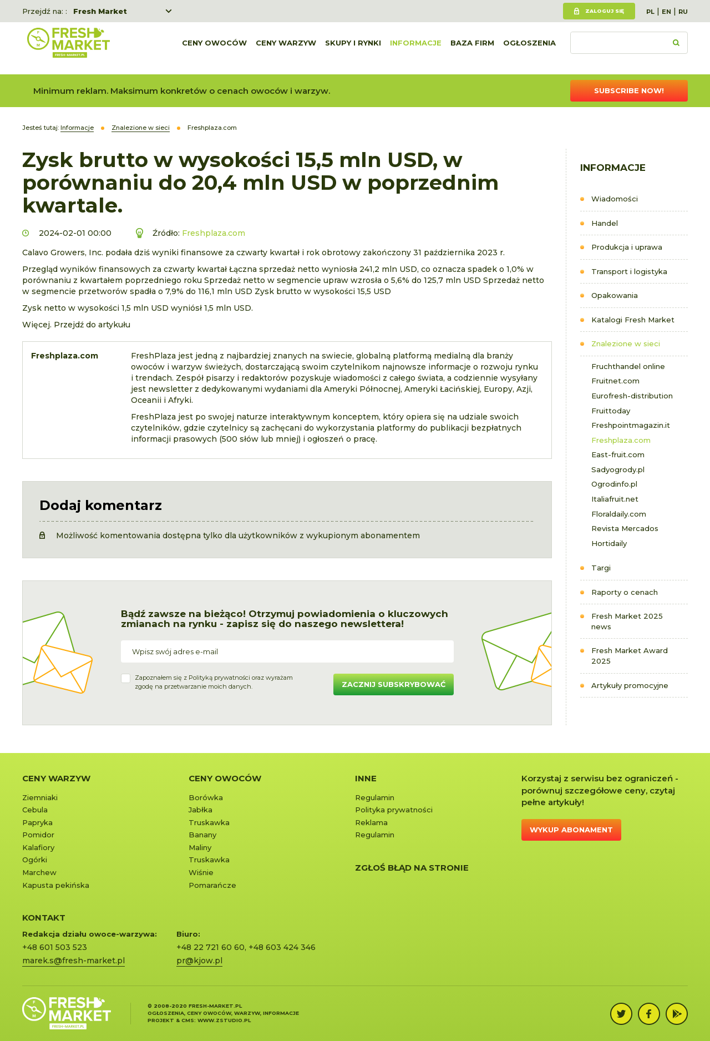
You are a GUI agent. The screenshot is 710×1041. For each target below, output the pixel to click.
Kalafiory (38, 847)
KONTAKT (43, 917)
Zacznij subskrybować (393, 684)
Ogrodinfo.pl (614, 483)
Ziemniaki (40, 797)
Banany (202, 834)
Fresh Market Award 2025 (629, 655)
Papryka (37, 822)
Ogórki (34, 859)
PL (650, 12)
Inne (366, 778)
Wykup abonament (571, 829)
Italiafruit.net (614, 498)
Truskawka (209, 822)
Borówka (206, 797)
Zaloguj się (604, 11)
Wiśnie (201, 872)
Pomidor (38, 834)
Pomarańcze (212, 885)
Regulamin (374, 797)
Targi (601, 567)
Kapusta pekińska (55, 885)
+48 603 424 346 (282, 947)
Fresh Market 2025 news (627, 621)
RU (683, 12)
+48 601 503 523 (54, 947)
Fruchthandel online (628, 366)
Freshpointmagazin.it (630, 425)
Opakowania (614, 295)
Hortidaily (609, 543)
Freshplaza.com (621, 440)
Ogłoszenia (529, 48)
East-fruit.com (618, 454)
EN (666, 12)
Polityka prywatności (394, 809)
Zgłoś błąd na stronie (412, 867)
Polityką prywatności (219, 677)
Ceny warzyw (286, 48)
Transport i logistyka (629, 271)
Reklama (371, 822)
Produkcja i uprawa (626, 246)
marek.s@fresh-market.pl (73, 961)
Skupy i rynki (353, 48)
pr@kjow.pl (199, 961)
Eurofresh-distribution (632, 395)
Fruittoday (610, 410)
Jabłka (200, 809)
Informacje (416, 48)
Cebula (35, 809)
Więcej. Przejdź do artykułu (76, 325)
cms (187, 1020)
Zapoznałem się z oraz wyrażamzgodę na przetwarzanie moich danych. (214, 682)
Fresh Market (100, 11)
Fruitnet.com (615, 380)
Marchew (39, 872)
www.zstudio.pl (224, 1020)
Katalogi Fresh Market (632, 319)
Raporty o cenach (624, 592)
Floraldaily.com (618, 513)
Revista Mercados (624, 528)
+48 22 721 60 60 (210, 947)
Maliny (200, 847)
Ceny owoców (214, 48)
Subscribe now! (629, 90)
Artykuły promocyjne (629, 685)
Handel (604, 223)
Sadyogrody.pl (618, 469)
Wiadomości (614, 198)
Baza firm (472, 48)
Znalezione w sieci (625, 343)
